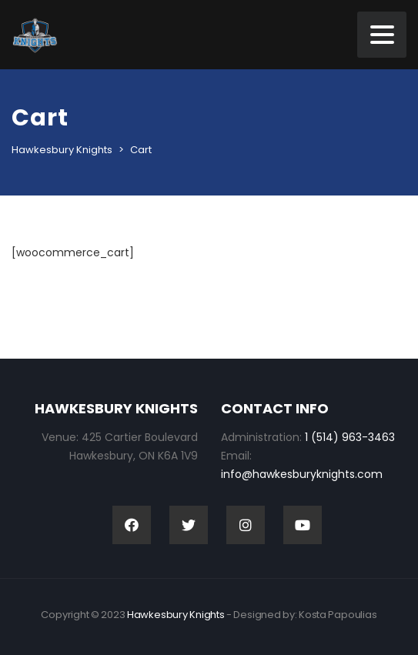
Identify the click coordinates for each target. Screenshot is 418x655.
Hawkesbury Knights (176, 614)
